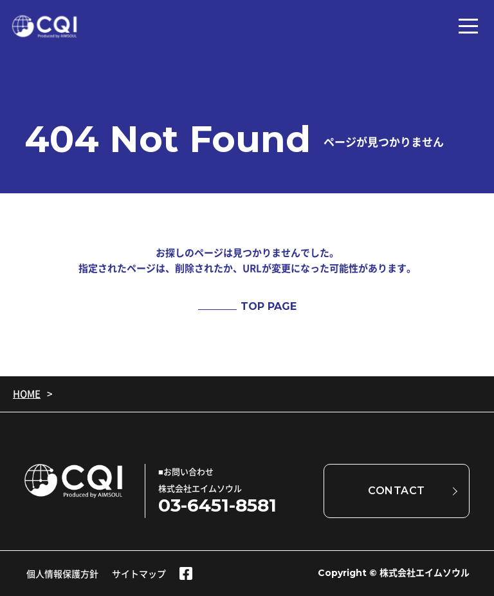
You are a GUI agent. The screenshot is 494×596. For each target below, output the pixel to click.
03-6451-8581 (217, 505)
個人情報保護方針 (62, 573)
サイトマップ (139, 573)
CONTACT (396, 491)
